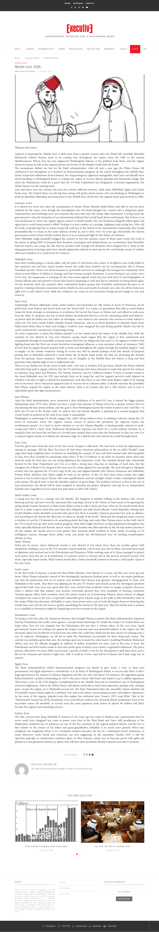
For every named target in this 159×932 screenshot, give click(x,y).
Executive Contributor (28, 71)
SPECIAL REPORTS (76, 49)
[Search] (145, 49)
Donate (67, 3)
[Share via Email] (92, 755)
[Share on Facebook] (84, 755)
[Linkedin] (83, 7)
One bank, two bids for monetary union (112, 847)
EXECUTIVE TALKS (93, 49)
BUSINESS (30, 49)
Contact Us (90, 3)
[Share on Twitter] (87, 755)
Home (17, 58)
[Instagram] (79, 7)
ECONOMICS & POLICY (46, 49)
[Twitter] (75, 7)
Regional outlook (32, 58)
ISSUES (17, 49)
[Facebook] (71, 7)
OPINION (61, 49)
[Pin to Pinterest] (89, 755)
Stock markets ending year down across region (46, 847)
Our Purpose (78, 3)
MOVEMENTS (109, 49)
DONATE (135, 49)
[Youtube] (87, 7)
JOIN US (123, 49)
